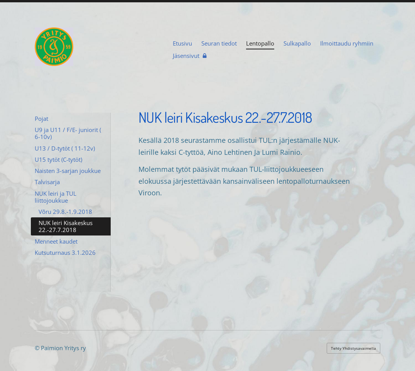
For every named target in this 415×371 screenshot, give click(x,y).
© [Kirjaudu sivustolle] (38, 348)
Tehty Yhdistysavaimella (353, 348)
